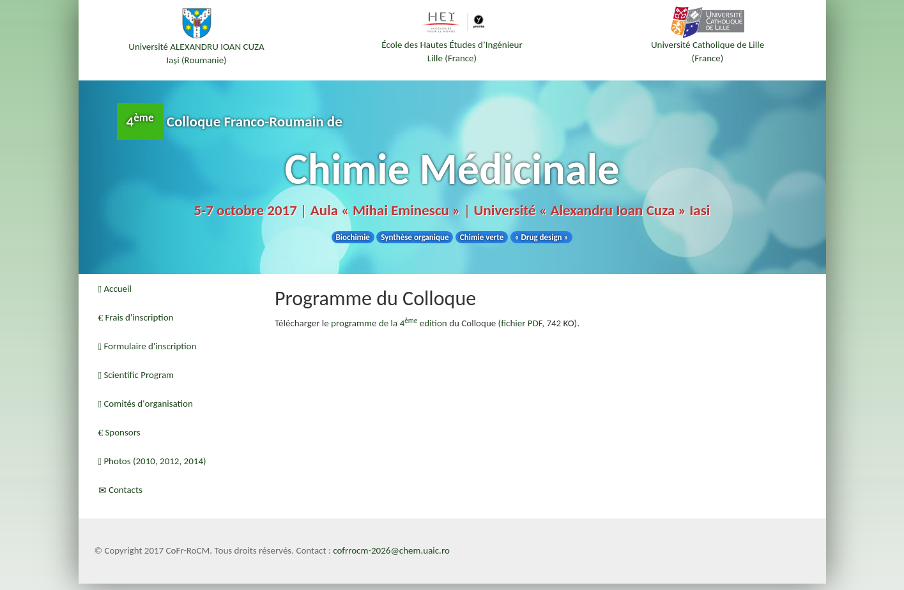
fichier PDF (521, 323)
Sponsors (119, 432)
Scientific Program (136, 375)
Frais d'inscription (136, 317)
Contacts (120, 489)
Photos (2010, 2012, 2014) (152, 461)
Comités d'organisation (145, 403)
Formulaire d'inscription (147, 346)
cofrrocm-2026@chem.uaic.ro (391, 550)
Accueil (115, 288)
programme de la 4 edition (389, 323)
